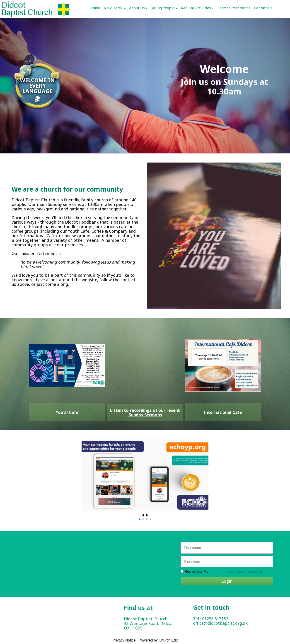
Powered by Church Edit (158, 640)
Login (227, 581)
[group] (145, 475)
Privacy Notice (123, 640)
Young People (162, 7)
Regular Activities (196, 7)
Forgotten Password (245, 572)
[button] (139, 519)
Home (95, 7)
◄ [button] (143, 515)
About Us (137, 7)
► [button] (147, 515)
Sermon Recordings (234, 7)
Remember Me (197, 571)
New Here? (113, 7)
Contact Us (263, 7)
